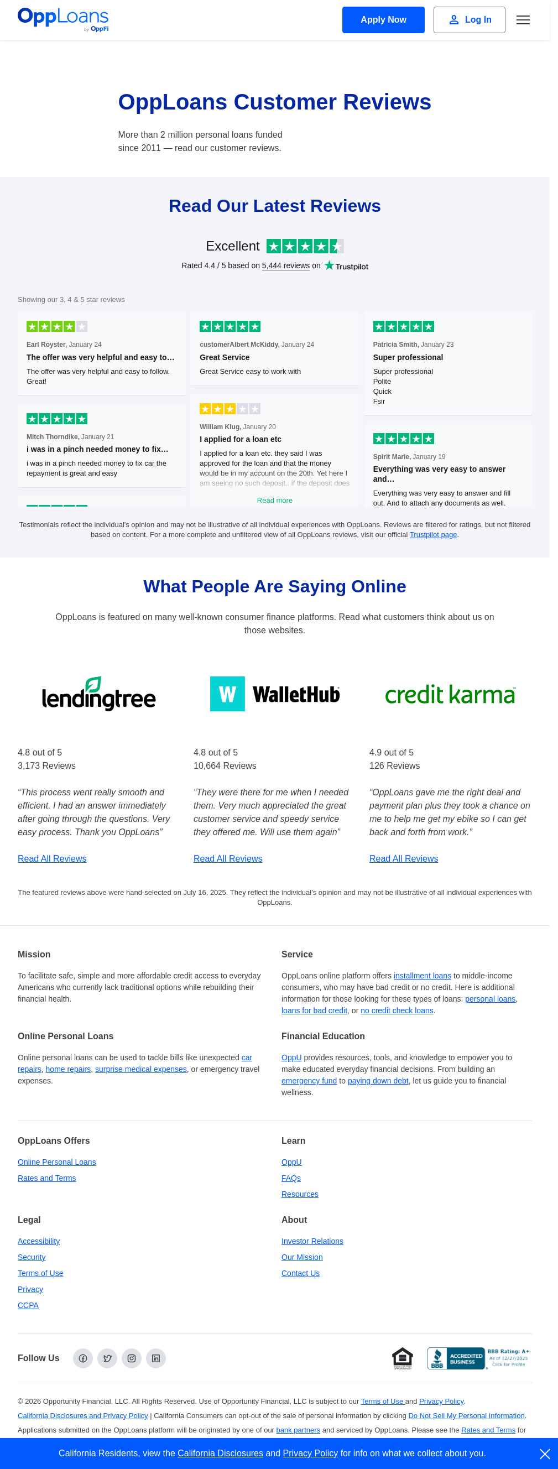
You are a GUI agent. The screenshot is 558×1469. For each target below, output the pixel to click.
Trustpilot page (433, 534)
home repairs (68, 1069)
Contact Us (300, 1273)
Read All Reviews (52, 858)
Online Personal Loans (57, 1162)
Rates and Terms (47, 1178)
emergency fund (309, 1080)
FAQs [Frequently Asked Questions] (291, 1178)
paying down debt (378, 1080)
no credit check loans (397, 1010)
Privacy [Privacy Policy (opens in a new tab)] (30, 1289)
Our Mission (302, 1257)
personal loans (490, 998)
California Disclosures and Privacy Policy (83, 1415)
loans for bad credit (314, 1010)
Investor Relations (312, 1241)
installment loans (422, 975)
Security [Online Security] (32, 1257)
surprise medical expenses (141, 1069)
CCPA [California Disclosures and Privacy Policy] (28, 1305)
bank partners (299, 1430)
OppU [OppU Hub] (291, 1057)
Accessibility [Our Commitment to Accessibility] (39, 1241)
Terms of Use (40, 1273)
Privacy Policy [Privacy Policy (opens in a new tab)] (441, 1401)
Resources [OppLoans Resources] (300, 1194)
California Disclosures (220, 1453)
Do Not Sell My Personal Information (466, 1415)
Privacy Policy (310, 1453)
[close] (545, 1454)
